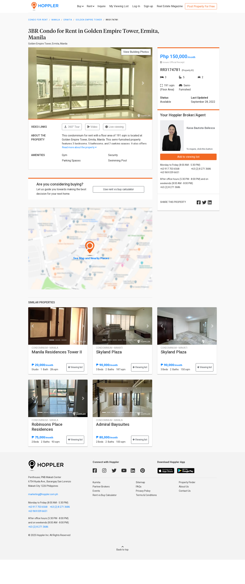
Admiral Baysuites (112, 424)
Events (96, 490)
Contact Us (185, 490)
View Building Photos (136, 51)
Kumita (96, 482)
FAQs (138, 486)
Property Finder (187, 482)
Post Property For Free (201, 6)
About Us (184, 486)
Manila (56, 20)
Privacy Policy (143, 490)
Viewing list (75, 367)
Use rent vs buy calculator (118, 189)
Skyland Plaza (109, 352)
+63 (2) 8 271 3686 (60, 506)
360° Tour (72, 126)
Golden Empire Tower (89, 20)
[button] (37, 83)
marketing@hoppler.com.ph (43, 494)
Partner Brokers (101, 486)
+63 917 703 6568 (37, 506)
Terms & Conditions (146, 495)
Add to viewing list (188, 156)
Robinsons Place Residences (47, 427)
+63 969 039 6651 (37, 511)
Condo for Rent (38, 20)
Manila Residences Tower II (57, 352)
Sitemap (140, 482)
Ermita (68, 20)
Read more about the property (79, 147)
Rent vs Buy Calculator (105, 495)
